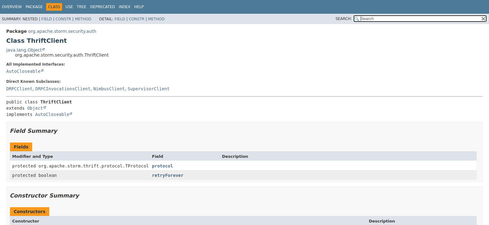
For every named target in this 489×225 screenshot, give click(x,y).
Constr (63, 19)
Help (139, 7)
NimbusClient (109, 88)
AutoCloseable (23, 71)
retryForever (167, 175)
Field (46, 19)
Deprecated (102, 7)
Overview (12, 7)
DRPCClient (19, 88)
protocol (162, 165)
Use (69, 7)
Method (83, 19)
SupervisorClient (149, 88)
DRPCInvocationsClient (62, 88)
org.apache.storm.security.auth (62, 31)
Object (35, 108)
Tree (81, 7)
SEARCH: (344, 19)
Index (125, 7)
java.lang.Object (24, 50)
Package (34, 7)
